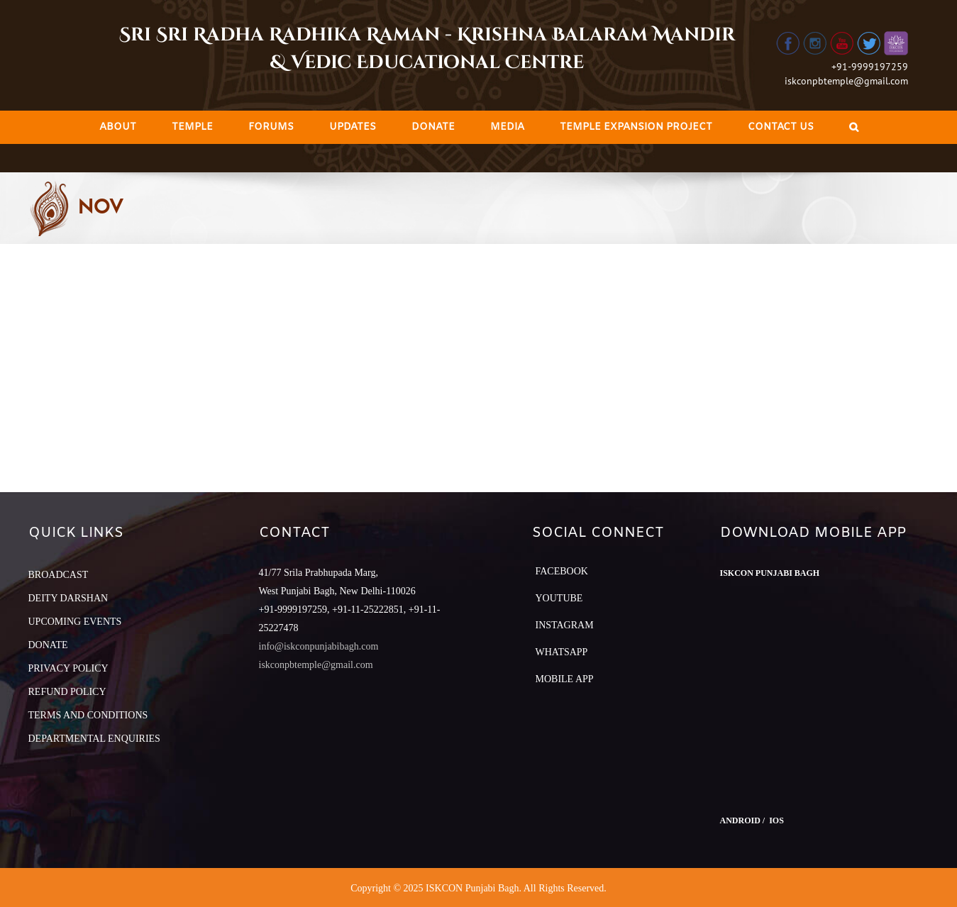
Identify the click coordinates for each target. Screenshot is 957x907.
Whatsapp (562, 652)
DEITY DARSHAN (68, 598)
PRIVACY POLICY (68, 668)
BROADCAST (58, 574)
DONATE (48, 645)
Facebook (562, 571)
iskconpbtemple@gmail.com (846, 80)
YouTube (559, 598)
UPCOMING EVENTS (75, 621)
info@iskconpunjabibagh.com (319, 646)
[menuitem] (118, 127)
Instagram (565, 625)
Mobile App (565, 679)
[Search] (853, 127)
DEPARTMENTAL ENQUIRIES (94, 738)
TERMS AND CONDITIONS (88, 715)
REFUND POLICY (67, 691)
